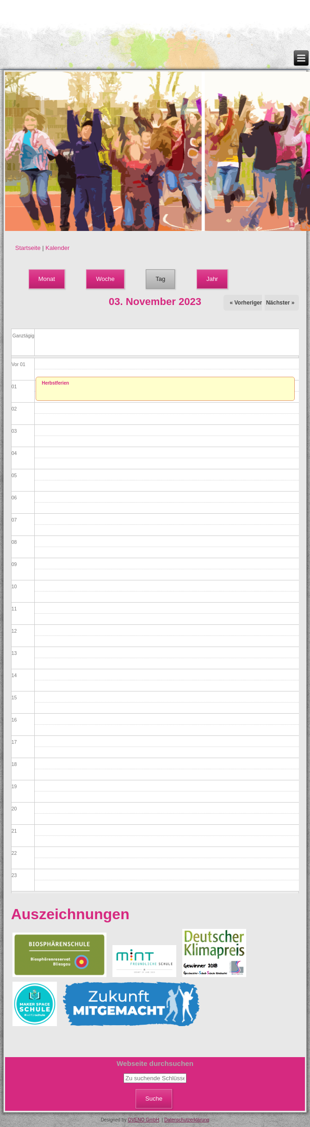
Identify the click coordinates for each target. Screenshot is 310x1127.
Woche (105, 278)
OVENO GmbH (143, 1119)
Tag (165, 276)
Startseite (28, 247)
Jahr (212, 278)
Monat (46, 278)
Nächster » (280, 302)
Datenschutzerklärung (186, 1119)
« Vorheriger (246, 302)
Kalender (57, 247)
